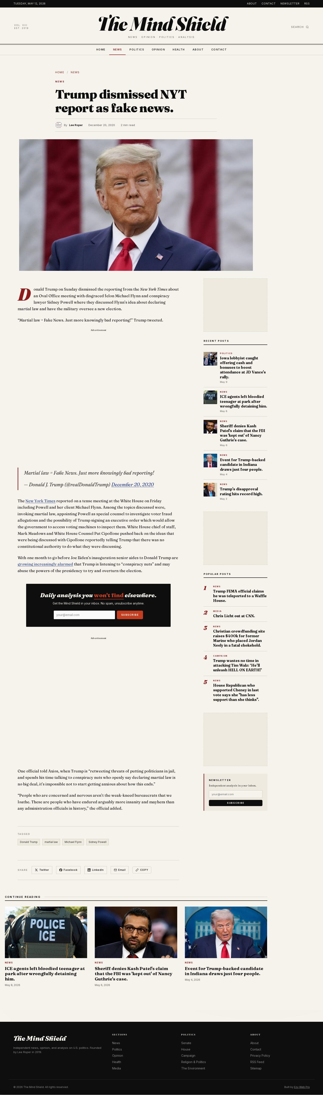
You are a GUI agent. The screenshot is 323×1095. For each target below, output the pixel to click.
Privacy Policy (260, 1056)
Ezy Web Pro (302, 1087)
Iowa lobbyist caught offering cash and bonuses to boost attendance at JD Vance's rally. (243, 367)
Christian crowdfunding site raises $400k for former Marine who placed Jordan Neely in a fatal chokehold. (239, 638)
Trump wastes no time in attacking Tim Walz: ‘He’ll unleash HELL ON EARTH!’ (237, 665)
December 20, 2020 (132, 485)
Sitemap (256, 1068)
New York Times (40, 500)
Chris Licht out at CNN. (234, 616)
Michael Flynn (73, 842)
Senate (186, 1043)
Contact (269, 3)
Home (100, 49)
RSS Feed (257, 1062)
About (252, 3)
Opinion (158, 49)
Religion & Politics (193, 1062)
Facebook (68, 870)
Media (116, 1068)
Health (179, 49)
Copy (142, 870)
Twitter (42, 870)
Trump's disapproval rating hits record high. (241, 491)
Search (300, 27)
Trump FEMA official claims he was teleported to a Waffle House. (240, 596)
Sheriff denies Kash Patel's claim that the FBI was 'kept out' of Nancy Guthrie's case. (242, 433)
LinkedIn (96, 870)
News (117, 49)
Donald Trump (29, 842)
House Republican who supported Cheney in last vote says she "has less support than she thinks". (236, 692)
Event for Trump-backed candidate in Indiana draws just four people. (242, 464)
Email (120, 870)
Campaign (188, 1056)
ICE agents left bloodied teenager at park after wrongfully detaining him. (243, 401)
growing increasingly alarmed (45, 564)
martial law (51, 842)
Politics (136, 49)
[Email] (84, 615)
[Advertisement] (98, 365)
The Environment (193, 1068)
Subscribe (130, 614)
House (185, 1049)
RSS (307, 3)
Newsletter (289, 3)
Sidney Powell (98, 842)
